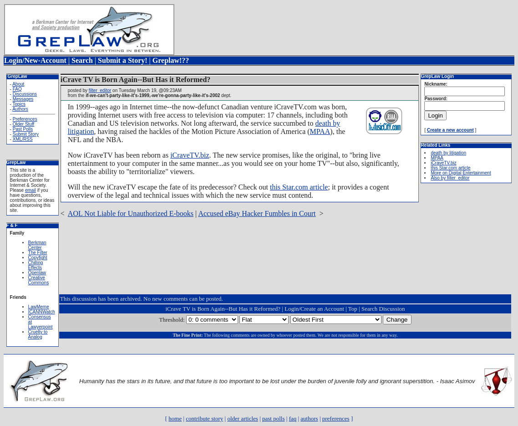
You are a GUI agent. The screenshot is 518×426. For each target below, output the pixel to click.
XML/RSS (23, 139)
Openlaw (37, 272)
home (175, 418)
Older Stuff (24, 124)
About (18, 84)
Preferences (25, 119)
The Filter (37, 252)
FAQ (17, 89)
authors (309, 418)
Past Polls (23, 129)
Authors (20, 109)
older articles (242, 418)
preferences (336, 418)
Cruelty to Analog (38, 334)
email (30, 190)
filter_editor (100, 90)
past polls (273, 418)
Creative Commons (38, 280)
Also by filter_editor (450, 177)
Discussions (25, 94)
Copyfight (37, 257)
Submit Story (26, 134)
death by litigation (448, 152)
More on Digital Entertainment (461, 172)
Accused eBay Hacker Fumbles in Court (256, 213)
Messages (23, 99)
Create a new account (450, 130)
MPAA (320, 131)
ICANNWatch (41, 311)
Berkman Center (37, 245)
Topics (19, 104)
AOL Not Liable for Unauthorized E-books (130, 213)
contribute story (204, 418)
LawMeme (38, 306)
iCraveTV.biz (189, 155)
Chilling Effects (35, 265)
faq (293, 418)
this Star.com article (299, 187)
